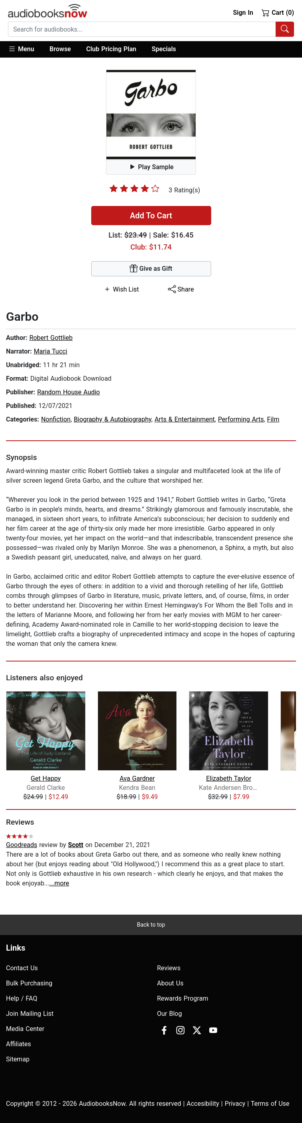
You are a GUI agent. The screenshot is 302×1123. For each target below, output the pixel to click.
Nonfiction (56, 419)
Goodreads (21, 845)
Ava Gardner (137, 778)
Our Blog (169, 1013)
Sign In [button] (243, 12)
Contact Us (22, 968)
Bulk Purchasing (29, 983)
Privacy (235, 1103)
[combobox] (151, 29)
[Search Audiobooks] (285, 29)
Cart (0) (278, 12)
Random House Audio (68, 392)
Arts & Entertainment (184, 419)
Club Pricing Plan (111, 49)
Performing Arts (241, 419)
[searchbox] (142, 29)
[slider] (134, 188)
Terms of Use (270, 1103)
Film (273, 419)
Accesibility (203, 1103)
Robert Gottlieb (50, 338)
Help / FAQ (21, 998)
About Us (170, 983)
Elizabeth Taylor (228, 778)
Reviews (169, 968)
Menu (21, 49)
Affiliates (18, 1044)
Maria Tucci (50, 351)
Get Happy (46, 778)
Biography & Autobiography (113, 419)
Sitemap (18, 1059)
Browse (60, 49)
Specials (164, 49)
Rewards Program (182, 998)
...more (59, 883)
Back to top (151, 924)
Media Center (25, 1029)
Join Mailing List (30, 1013)
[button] (25, 49)
